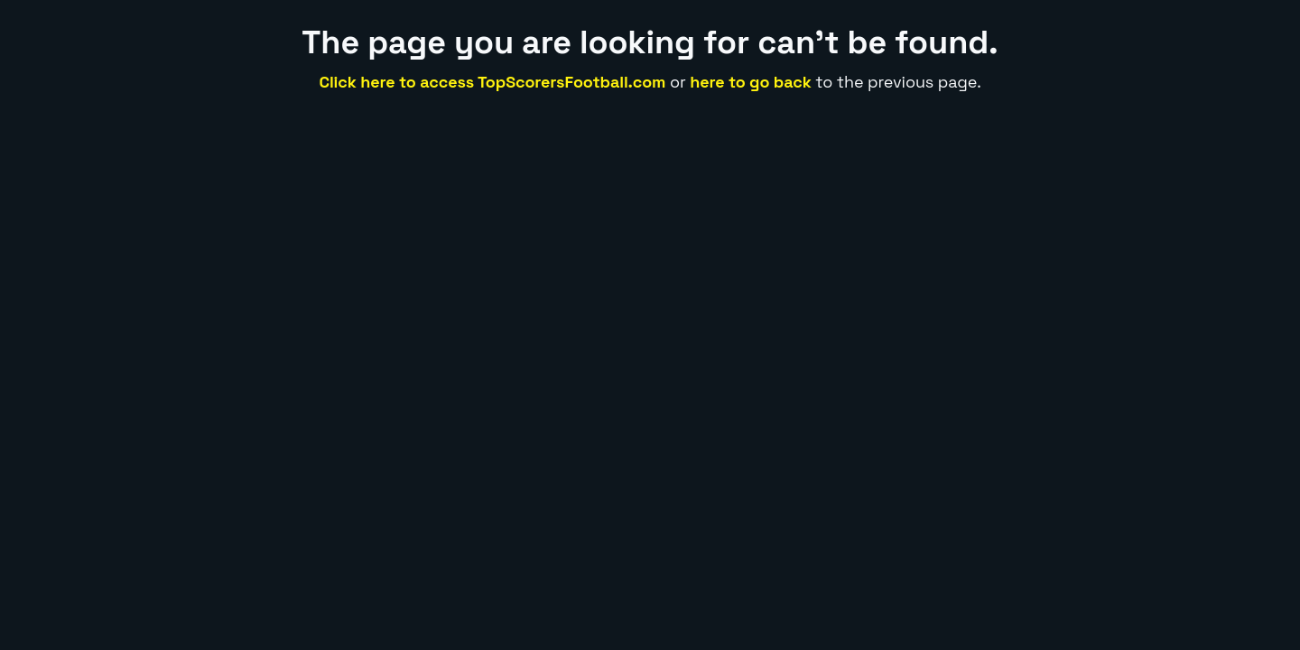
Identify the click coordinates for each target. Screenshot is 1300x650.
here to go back (751, 81)
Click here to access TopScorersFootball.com (492, 81)
